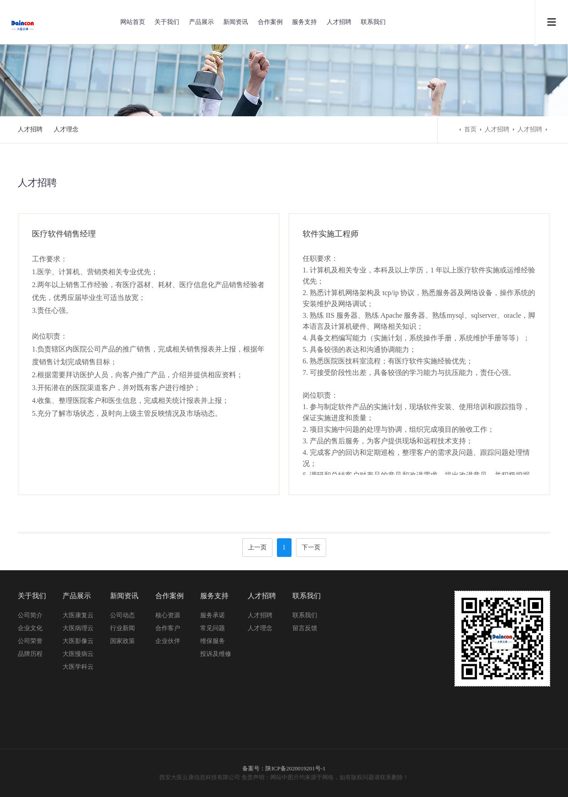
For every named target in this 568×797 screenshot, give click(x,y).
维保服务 (212, 641)
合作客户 (167, 628)
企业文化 (30, 628)
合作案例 (270, 22)
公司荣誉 (30, 641)
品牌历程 (30, 654)
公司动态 (122, 615)
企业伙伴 (167, 641)
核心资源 (167, 615)
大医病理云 (78, 628)
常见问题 (212, 628)
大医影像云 (78, 641)
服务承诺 (212, 615)
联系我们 (373, 22)
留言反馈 (304, 628)
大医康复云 (78, 615)
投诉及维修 (215, 654)
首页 (470, 129)
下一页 (311, 547)
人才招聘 (339, 22)
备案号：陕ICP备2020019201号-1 (283, 768)
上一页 (257, 547)
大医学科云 (78, 666)
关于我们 (166, 22)
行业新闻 (122, 628)
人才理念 (66, 129)
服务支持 (304, 22)
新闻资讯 (235, 22)
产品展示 (201, 22)
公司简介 (30, 615)
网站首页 (132, 22)
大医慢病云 (78, 654)
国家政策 (122, 641)
